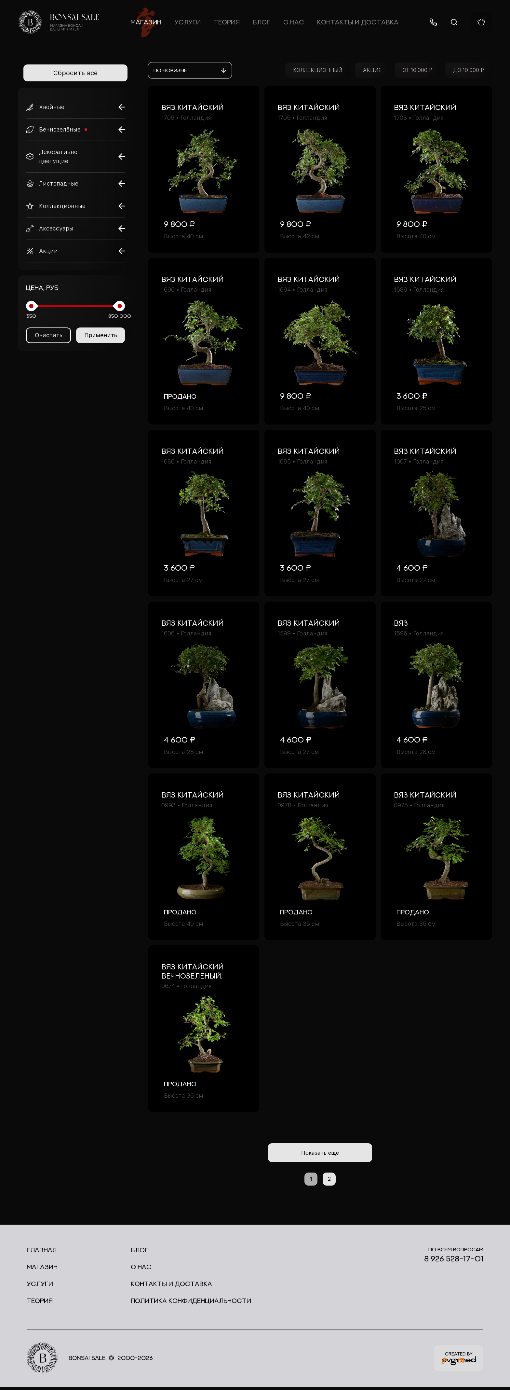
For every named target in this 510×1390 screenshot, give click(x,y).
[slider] (31, 306)
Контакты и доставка (357, 22)
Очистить (48, 335)
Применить (100, 335)
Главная (42, 1253)
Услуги (187, 22)
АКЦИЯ (372, 70)
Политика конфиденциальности (191, 1303)
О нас (294, 22)
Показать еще (320, 1154)
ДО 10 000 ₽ (468, 70)
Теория (226, 22)
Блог (261, 22)
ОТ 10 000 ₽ (417, 70)
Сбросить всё (75, 73)
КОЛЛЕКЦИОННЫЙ (317, 70)
